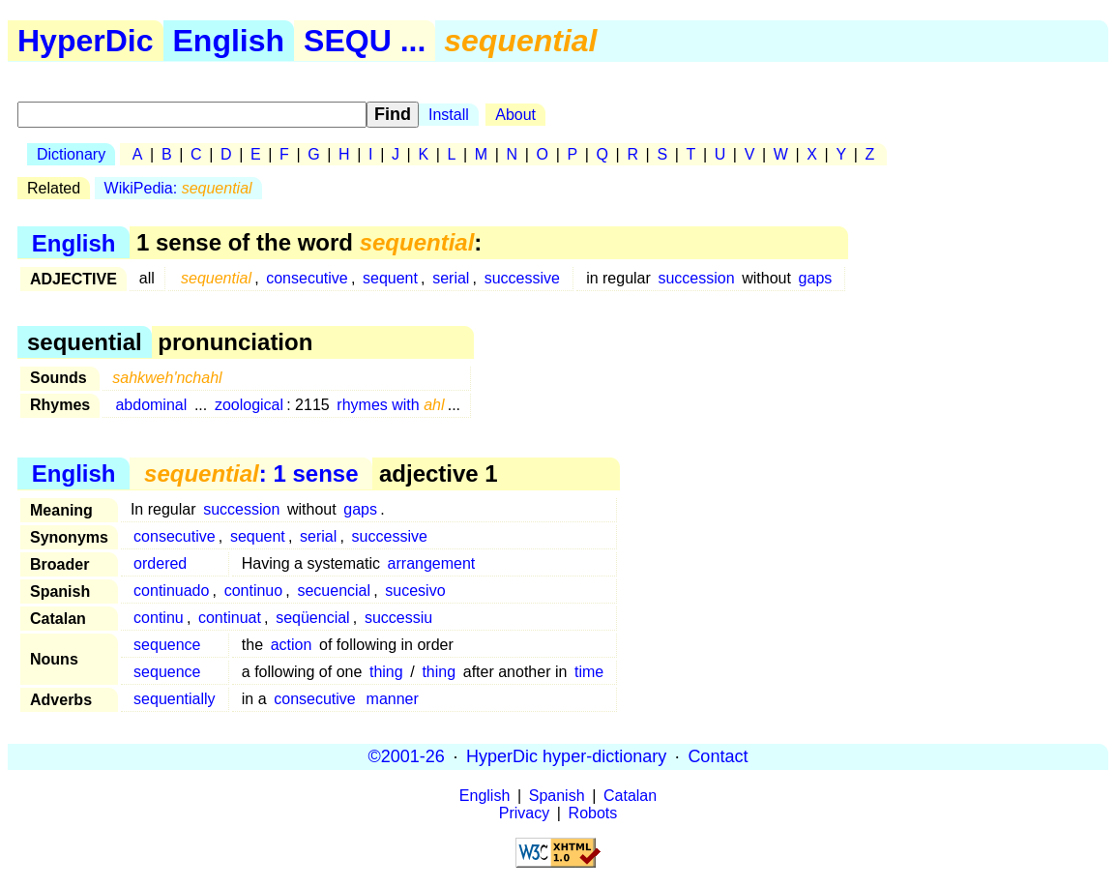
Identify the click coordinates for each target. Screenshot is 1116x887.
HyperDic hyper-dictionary (566, 756)
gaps (816, 278)
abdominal (151, 405)
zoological (249, 405)
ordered (160, 563)
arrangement (432, 563)
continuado (171, 590)
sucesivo (415, 590)
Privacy (524, 813)
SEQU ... (365, 40)
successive (522, 278)
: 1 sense (251, 473)
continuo (253, 590)
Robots (593, 813)
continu (158, 617)
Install (448, 114)
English (229, 40)
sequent (390, 278)
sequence (166, 644)
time (588, 672)
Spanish (557, 795)
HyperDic (85, 40)
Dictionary (71, 154)
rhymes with (390, 405)
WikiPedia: (178, 188)
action (291, 644)
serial (450, 278)
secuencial (333, 590)
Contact (718, 756)
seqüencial (313, 617)
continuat (229, 617)
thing (386, 672)
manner (393, 699)
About (515, 114)
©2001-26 (406, 756)
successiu (398, 617)
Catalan (630, 795)
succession (696, 278)
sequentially (174, 699)
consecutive (307, 278)
